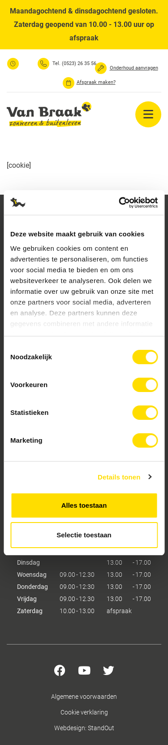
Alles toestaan (84, 505)
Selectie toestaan (84, 535)
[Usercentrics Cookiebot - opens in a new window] (120, 203)
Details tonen (119, 477)
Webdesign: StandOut (84, 728)
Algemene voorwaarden (84, 696)
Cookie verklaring (84, 712)
